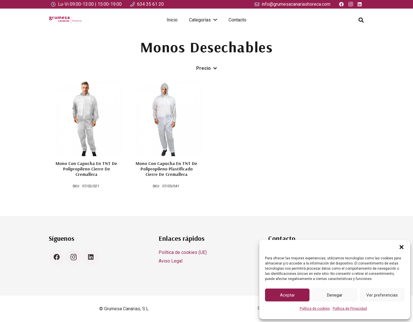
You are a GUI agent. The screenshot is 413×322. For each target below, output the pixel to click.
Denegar (334, 295)
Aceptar (287, 295)
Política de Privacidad (350, 309)
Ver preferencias (382, 295)
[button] (401, 247)
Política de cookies (315, 309)
